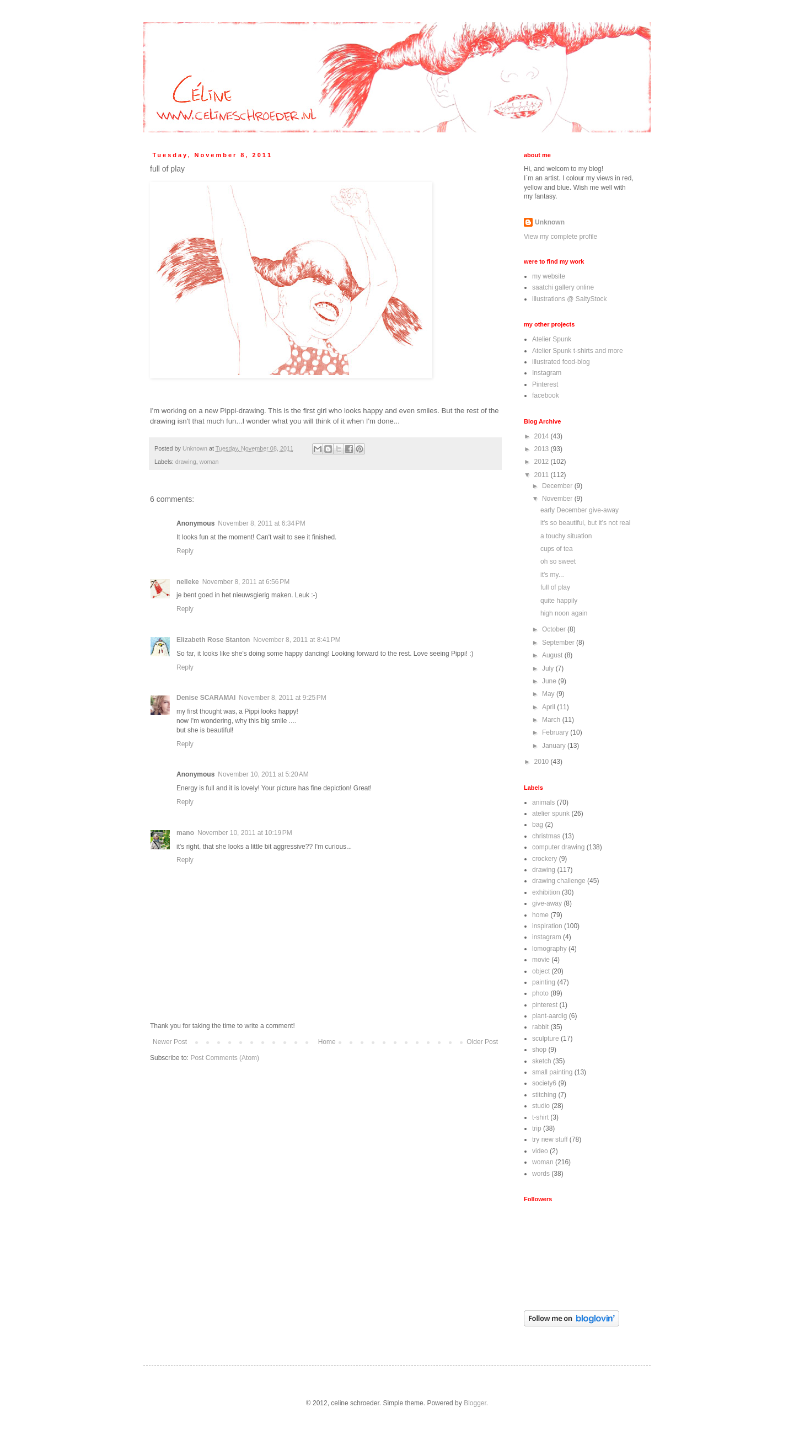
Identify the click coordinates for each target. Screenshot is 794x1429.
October (554, 629)
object (541, 971)
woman (209, 461)
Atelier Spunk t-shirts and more (577, 351)
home (540, 915)
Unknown (550, 222)
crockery (544, 859)
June (550, 681)
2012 (542, 461)
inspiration (547, 926)
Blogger (475, 1403)
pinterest (544, 1005)
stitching (544, 1095)
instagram (546, 937)
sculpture (545, 1038)
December (558, 486)
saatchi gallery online (563, 287)
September (559, 642)
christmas (546, 836)
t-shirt (540, 1117)
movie (541, 960)
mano (185, 833)
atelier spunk (551, 813)
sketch (541, 1061)
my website (548, 276)
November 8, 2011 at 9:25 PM (282, 698)
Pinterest (545, 384)
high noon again (563, 613)
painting (543, 982)
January (554, 746)
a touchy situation (566, 536)
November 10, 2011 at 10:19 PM (244, 833)
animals (543, 802)
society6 (544, 1083)
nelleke (187, 582)
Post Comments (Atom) (224, 1058)
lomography (549, 948)
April (549, 707)
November (558, 498)
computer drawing (558, 847)
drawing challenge (559, 881)
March (552, 720)
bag (537, 824)
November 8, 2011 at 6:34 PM (261, 523)
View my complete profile (560, 236)
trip (536, 1128)
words (541, 1174)
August (553, 655)
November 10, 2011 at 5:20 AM (263, 774)
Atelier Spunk (551, 339)
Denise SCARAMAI (205, 698)
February (556, 732)
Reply (185, 551)
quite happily (558, 600)
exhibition (546, 892)
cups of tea (556, 549)
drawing (185, 461)
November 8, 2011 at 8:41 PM (296, 640)
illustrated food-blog (561, 362)
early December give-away (579, 510)
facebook (545, 395)
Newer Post (170, 1042)
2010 (542, 762)
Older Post (482, 1042)
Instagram (546, 373)
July (549, 668)
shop (539, 1049)
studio (541, 1106)
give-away (547, 903)
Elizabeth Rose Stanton (213, 640)
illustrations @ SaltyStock (569, 299)
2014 (542, 436)
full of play (555, 587)
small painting (552, 1072)
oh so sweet (558, 561)
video (540, 1151)
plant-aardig (549, 1016)
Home (327, 1042)
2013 (542, 449)
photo (540, 993)
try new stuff (549, 1139)
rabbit (540, 1027)
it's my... (552, 575)
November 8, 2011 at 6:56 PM (245, 582)
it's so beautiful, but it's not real (585, 523)
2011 (542, 475)
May (549, 694)
